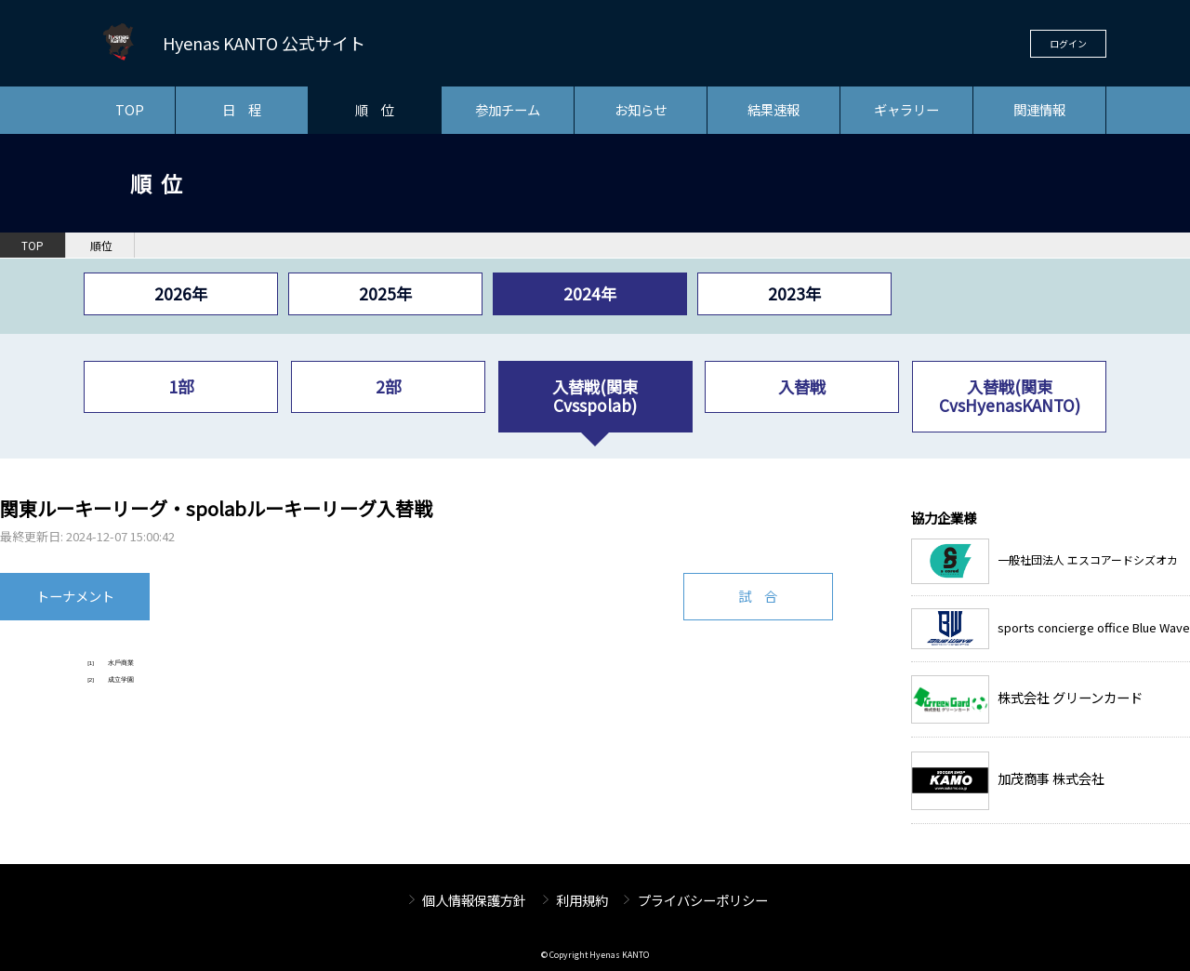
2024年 (589, 293)
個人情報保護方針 (474, 900)
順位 (101, 245)
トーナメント (75, 595)
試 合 (757, 595)
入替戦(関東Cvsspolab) (595, 396)
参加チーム (507, 109)
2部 (388, 386)
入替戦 (802, 386)
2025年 (385, 293)
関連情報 (1039, 109)
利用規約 (582, 900)
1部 (180, 386)
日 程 (241, 109)
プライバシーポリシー (703, 900)
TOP (129, 109)
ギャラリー (906, 109)
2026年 (180, 293)
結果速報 (773, 109)
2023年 (794, 293)
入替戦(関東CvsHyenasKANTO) (1009, 396)
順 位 (374, 109)
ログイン (1068, 43)
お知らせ (641, 109)
